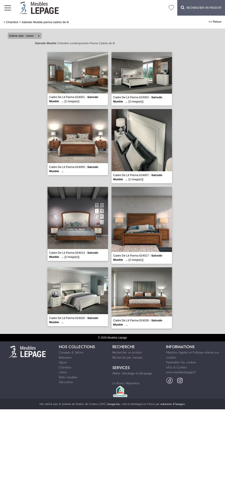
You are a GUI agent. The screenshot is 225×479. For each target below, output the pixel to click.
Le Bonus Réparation (125, 383)
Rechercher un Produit (201, 7)
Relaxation (65, 357)
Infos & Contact (176, 367)
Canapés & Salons (71, 352)
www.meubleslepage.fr (181, 372)
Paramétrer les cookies (181, 362)
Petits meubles (68, 377)
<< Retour (215, 21)
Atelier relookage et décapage (132, 373)
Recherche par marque (127, 357)
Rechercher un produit (126, 352)
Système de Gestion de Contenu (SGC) (91, 404)
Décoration (66, 382)
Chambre (12, 22)
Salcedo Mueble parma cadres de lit (45, 22)
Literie (63, 372)
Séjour (63, 362)
